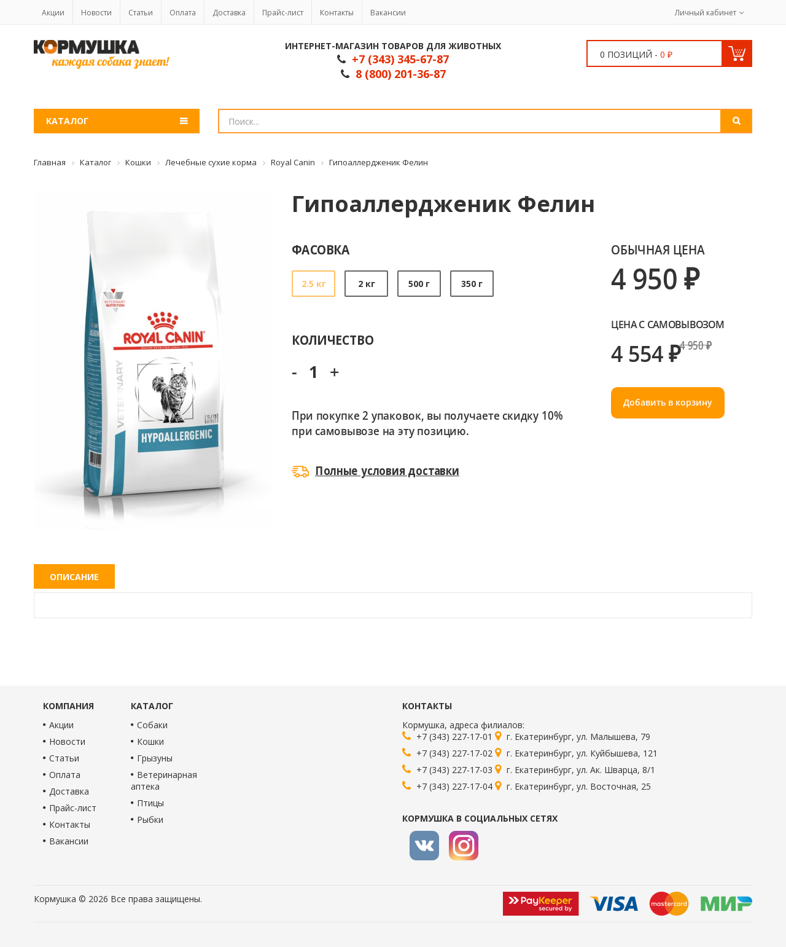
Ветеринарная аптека (164, 780)
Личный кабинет (705, 12)
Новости (96, 12)
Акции (53, 12)
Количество (332, 339)
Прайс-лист (282, 12)
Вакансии (388, 12)
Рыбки (150, 819)
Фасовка (321, 249)
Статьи (140, 12)
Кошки (150, 741)
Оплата (182, 12)
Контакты (337, 12)
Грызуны (155, 758)
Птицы (150, 803)
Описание (74, 577)
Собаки (152, 725)
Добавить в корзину (667, 402)
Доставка (229, 12)
